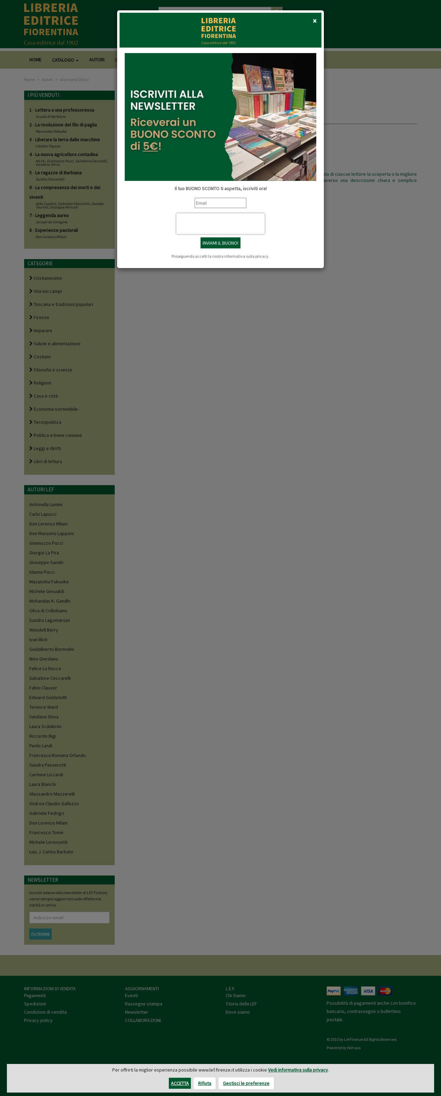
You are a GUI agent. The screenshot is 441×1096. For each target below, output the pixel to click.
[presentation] (220, 223)
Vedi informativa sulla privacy (298, 1070)
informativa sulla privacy (246, 256)
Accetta (180, 1083)
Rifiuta (204, 1083)
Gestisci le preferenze (246, 1083)
